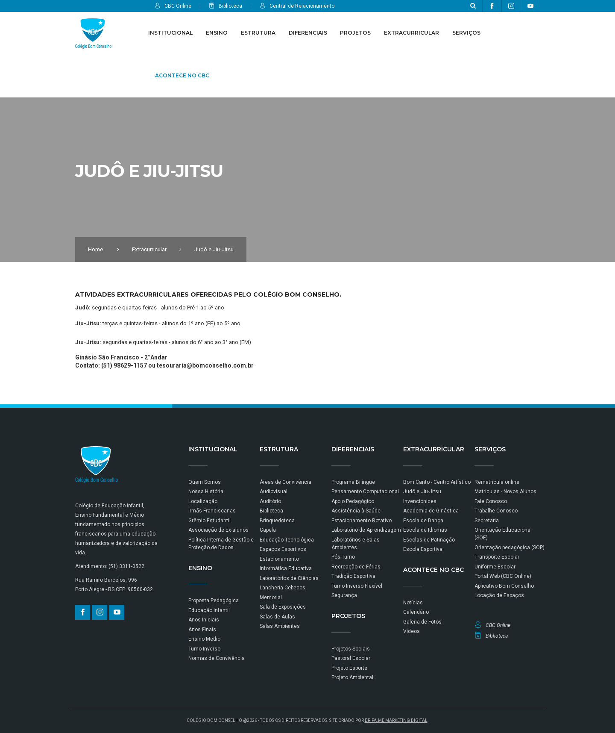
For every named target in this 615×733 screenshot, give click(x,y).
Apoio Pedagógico (352, 501)
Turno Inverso (204, 649)
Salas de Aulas (277, 617)
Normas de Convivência (216, 658)
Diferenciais (308, 32)
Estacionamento (279, 559)
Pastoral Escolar (350, 658)
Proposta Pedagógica (213, 600)
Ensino (217, 32)
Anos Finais (202, 630)
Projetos (355, 32)
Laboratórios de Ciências (289, 578)
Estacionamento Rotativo (361, 521)
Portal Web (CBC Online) (502, 576)
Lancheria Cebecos (282, 588)
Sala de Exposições (283, 607)
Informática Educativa (286, 568)
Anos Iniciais (203, 620)
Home (95, 249)
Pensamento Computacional (365, 492)
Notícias (413, 603)
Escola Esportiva (422, 549)
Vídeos (411, 631)
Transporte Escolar (496, 557)
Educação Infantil (209, 610)
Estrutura (258, 32)
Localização (202, 501)
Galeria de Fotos (422, 622)
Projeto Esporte (349, 668)
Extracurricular (411, 32)
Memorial (271, 598)
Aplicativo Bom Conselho (504, 586)
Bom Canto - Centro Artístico (437, 482)
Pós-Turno (343, 557)
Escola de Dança (423, 521)
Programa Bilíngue (353, 482)
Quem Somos (204, 482)
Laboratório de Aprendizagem (366, 530)
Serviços (466, 32)
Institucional (170, 32)
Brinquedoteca (277, 521)
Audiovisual (273, 492)
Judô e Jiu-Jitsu (422, 492)
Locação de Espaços (499, 595)
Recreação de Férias (356, 567)
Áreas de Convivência (285, 482)
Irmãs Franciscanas (212, 511)
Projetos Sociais (350, 649)
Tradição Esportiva (353, 576)
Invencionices (419, 501)
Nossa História (205, 492)
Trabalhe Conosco (496, 511)
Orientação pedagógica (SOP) (509, 547)
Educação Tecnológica (287, 540)
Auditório (270, 501)
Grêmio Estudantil (209, 521)
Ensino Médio (204, 639)
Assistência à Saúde (356, 511)
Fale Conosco (490, 501)
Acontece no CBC (182, 75)
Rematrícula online (496, 482)
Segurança (344, 595)
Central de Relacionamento (297, 6)
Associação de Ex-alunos (218, 530)
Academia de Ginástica (431, 511)
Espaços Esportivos (283, 549)
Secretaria (486, 521)
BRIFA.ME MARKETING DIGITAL (396, 720)
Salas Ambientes (280, 626)
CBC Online (173, 6)
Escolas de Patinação (429, 540)
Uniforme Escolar (494, 567)
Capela (268, 530)
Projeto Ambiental (352, 677)
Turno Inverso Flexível (356, 586)
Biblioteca (225, 6)
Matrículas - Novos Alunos (505, 492)
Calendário (416, 612)
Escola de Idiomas (425, 530)
